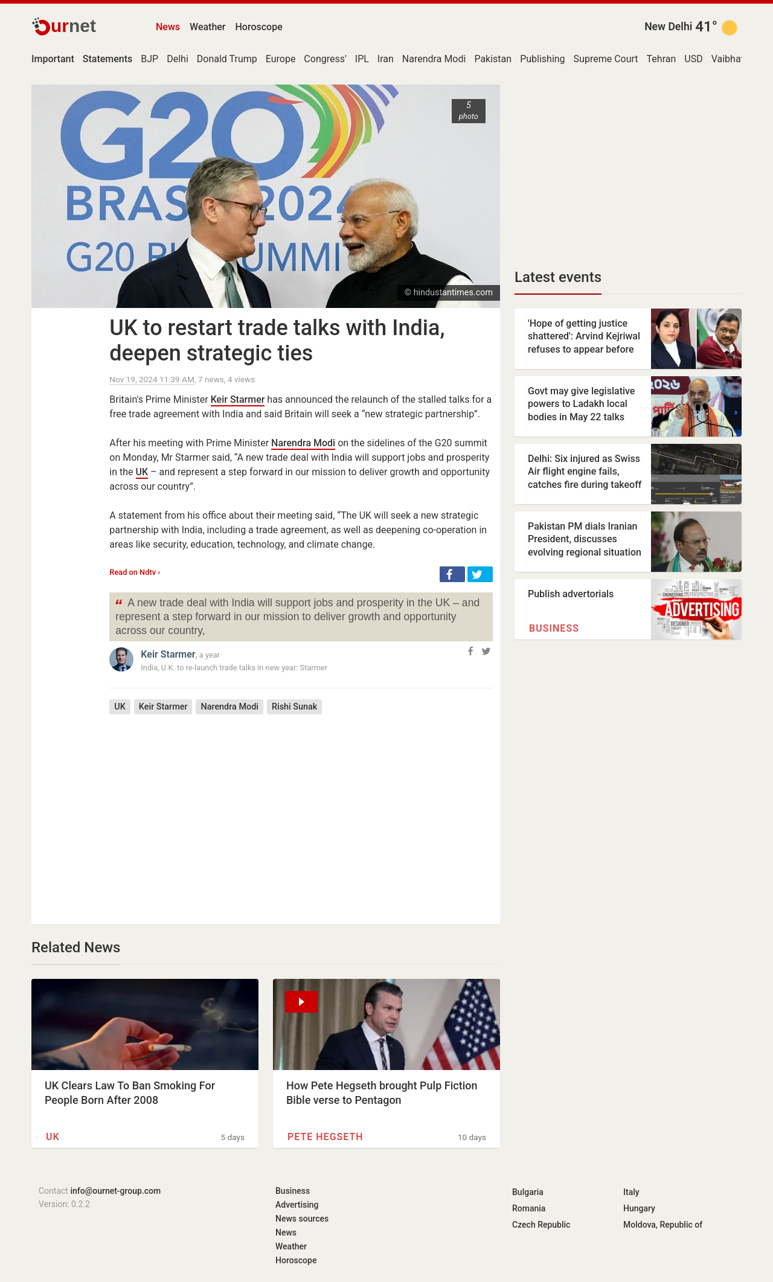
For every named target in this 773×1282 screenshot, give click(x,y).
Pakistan (493, 59)
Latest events (558, 277)
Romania (528, 1208)
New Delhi (668, 27)
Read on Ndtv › (134, 572)
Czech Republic (541, 1224)
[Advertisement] (301, 810)
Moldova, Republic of (662, 1224)
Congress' (325, 59)
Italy (631, 1192)
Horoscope (259, 27)
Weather (207, 27)
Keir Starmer (238, 399)
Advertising (297, 1205)
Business (554, 628)
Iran (385, 59)
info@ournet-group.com (115, 1191)
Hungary (639, 1208)
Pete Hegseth (325, 1137)
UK (142, 472)
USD (693, 59)
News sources (302, 1218)
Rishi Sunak (294, 707)
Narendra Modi (434, 59)
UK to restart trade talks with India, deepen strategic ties (276, 340)
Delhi (177, 59)
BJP (149, 59)
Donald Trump (227, 59)
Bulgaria (528, 1192)
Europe (281, 59)
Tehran (661, 59)
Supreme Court (606, 59)
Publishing (542, 59)
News (168, 27)
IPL (362, 59)
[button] (452, 574)
